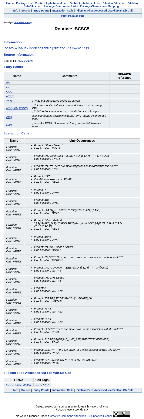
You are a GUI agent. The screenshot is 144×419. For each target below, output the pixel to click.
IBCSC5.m (25, 60)
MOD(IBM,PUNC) (17, 108)
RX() (9, 124)
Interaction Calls (62, 10)
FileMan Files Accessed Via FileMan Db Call (104, 10)
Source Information (19, 54)
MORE (10, 96)
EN (8, 82)
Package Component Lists (61, 6)
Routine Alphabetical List (51, 3)
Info (15, 10)
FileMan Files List (114, 3)
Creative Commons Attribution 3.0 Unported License (81, 415)
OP (8, 87)
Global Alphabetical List (85, 3)
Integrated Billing (23, 22)
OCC (9, 91)
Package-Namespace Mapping (99, 6)
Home (10, 3)
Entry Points (41, 10)
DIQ (46, 384)
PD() (9, 117)
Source (25, 10)
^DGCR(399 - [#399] (18, 384)
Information (13, 42)
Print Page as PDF (73, 15)
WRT (9, 100)
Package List (24, 3)
